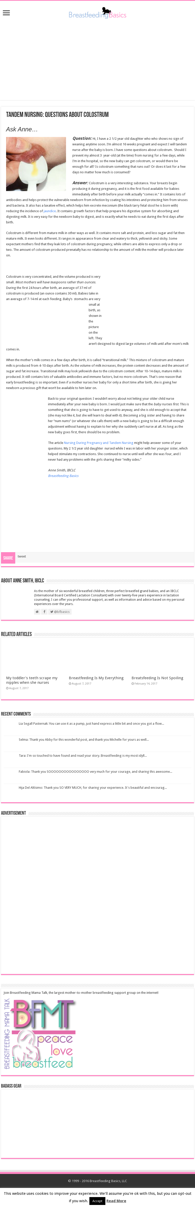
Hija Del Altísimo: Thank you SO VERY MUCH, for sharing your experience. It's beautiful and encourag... (93, 787)
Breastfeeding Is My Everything (96, 678)
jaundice (50, 211)
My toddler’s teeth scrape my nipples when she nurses (31, 680)
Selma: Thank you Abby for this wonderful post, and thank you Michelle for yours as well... (84, 739)
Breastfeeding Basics (63, 476)
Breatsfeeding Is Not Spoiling (157, 678)
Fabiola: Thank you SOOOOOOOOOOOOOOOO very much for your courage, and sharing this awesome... (95, 771)
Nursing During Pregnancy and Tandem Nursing (98, 443)
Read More (116, 1201)
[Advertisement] (97, 59)
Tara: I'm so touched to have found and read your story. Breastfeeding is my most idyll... (83, 755)
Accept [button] (97, 1201)
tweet (22, 556)
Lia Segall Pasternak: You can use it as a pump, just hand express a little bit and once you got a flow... (91, 723)
